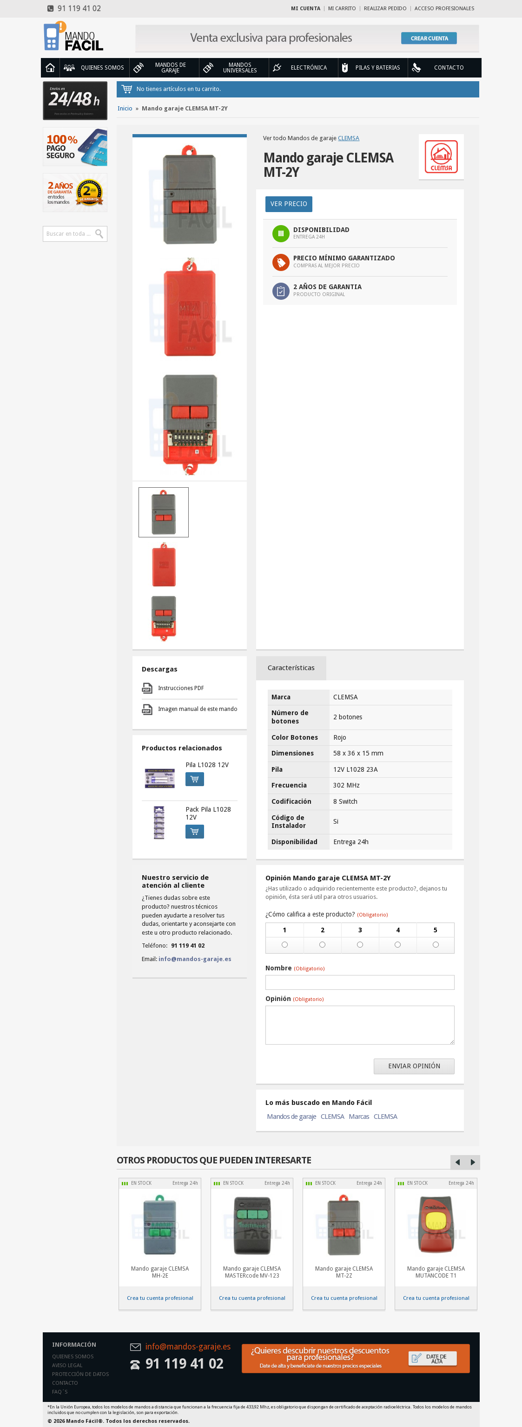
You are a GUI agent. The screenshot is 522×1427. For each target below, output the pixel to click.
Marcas (359, 1116)
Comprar (191, 777)
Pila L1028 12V (207, 764)
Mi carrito (342, 9)
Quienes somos (72, 1357)
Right (472, 1162)
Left (457, 1162)
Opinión (294, 998)
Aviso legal (67, 1365)
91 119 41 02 (74, 8)
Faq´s (59, 1392)
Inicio (50, 67)
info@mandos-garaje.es (195, 959)
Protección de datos (80, 1374)
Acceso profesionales (444, 9)
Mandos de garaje (291, 1116)
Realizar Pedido (385, 9)
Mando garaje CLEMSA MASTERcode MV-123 (252, 1272)
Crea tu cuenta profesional (160, 1298)
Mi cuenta (305, 9)
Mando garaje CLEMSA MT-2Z (344, 1272)
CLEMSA (348, 138)
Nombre (294, 968)
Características (291, 668)
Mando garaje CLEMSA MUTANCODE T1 (436, 1272)
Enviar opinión (414, 1066)
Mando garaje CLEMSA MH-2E (160, 1272)
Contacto (65, 1383)
